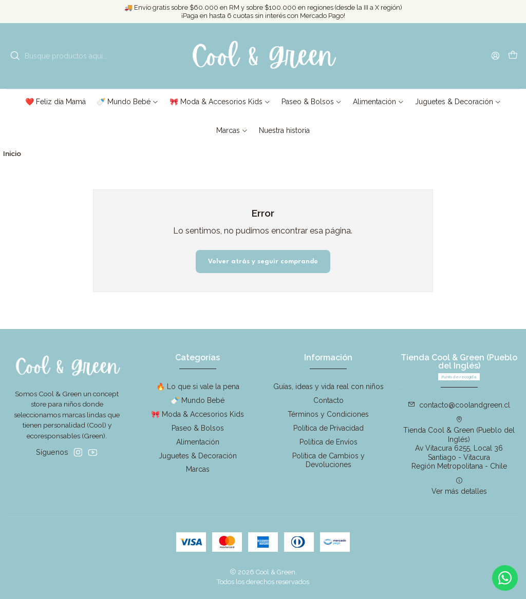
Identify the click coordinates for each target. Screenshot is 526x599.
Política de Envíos (328, 442)
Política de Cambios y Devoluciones (328, 460)
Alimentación (197, 442)
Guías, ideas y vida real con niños (328, 386)
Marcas (198, 469)
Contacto (328, 400)
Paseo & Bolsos (198, 428)
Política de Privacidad (328, 428)
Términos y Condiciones (328, 414)
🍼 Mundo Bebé (197, 400)
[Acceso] (495, 56)
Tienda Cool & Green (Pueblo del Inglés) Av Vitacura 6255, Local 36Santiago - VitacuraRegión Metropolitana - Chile (459, 443)
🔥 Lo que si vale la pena (197, 386)
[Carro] (513, 56)
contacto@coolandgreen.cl (459, 405)
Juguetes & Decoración (198, 456)
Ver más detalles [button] (459, 486)
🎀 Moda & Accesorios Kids (197, 414)
